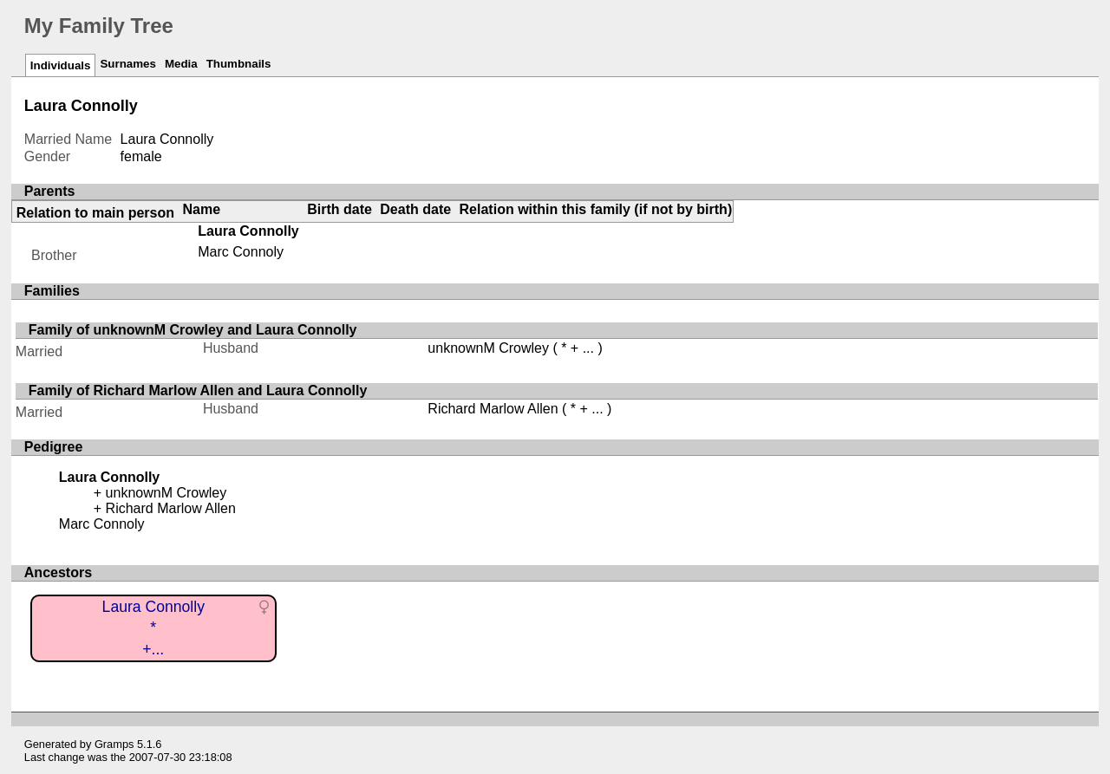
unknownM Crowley (488, 348)
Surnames (127, 63)
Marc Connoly (241, 251)
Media (181, 63)
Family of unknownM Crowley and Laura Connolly (193, 329)
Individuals (60, 65)
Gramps (114, 744)
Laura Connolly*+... (153, 628)
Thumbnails (238, 63)
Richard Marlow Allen (493, 408)
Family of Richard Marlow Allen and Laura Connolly (198, 390)
